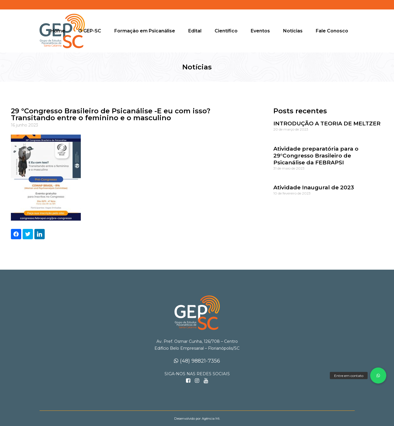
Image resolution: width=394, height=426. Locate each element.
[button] (378, 375)
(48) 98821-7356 (197, 361)
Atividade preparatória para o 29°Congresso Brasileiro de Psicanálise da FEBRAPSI (315, 155)
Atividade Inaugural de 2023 (313, 187)
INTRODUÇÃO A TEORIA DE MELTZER (327, 123)
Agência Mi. (211, 419)
